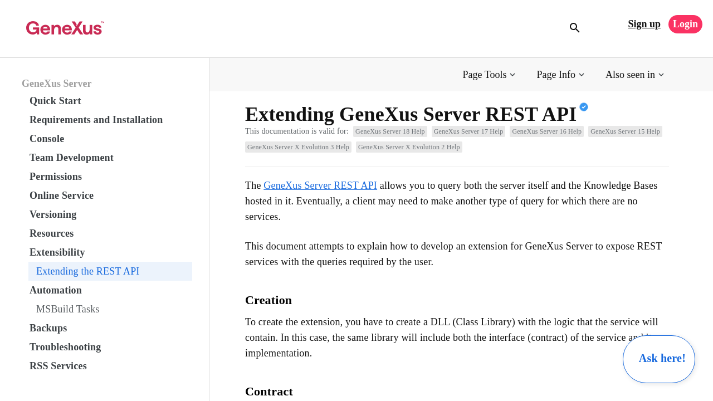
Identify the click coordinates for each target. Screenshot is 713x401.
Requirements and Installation (96, 119)
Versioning (53, 214)
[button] (490, 75)
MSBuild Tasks (68, 309)
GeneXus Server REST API (320, 185)
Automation (56, 290)
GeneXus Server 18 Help (390, 131)
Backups (48, 328)
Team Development (72, 157)
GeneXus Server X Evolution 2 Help (409, 147)
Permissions (56, 176)
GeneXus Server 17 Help (469, 131)
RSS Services (58, 365)
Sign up (644, 24)
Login (685, 24)
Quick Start (55, 100)
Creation (268, 300)
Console (47, 138)
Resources (52, 233)
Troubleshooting (65, 347)
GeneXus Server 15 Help (625, 131)
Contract (269, 391)
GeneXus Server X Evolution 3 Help (298, 147)
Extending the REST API (88, 271)
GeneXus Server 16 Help (547, 131)
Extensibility (57, 252)
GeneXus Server (56, 83)
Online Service (62, 195)
